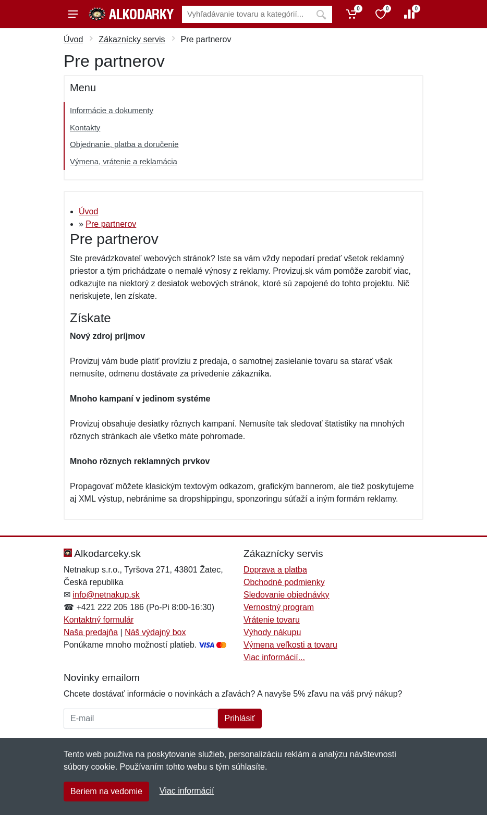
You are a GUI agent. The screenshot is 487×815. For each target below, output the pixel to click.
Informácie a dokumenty (111, 110)
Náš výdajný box (155, 632)
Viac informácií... (274, 657)
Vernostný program (279, 607)
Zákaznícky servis (132, 39)
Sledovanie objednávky (287, 594)
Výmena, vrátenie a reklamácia (123, 161)
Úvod (73, 39)
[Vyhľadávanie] (246, 14)
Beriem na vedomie (106, 791)
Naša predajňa (91, 632)
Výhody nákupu (272, 632)
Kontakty (85, 127)
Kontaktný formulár (98, 619)
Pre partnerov (111, 224)
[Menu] (73, 14)
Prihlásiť (240, 718)
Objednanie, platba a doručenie (124, 144)
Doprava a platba (275, 569)
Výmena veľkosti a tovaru (290, 644)
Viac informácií (187, 790)
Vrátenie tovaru (272, 619)
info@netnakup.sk (105, 594)
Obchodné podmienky (284, 582)
